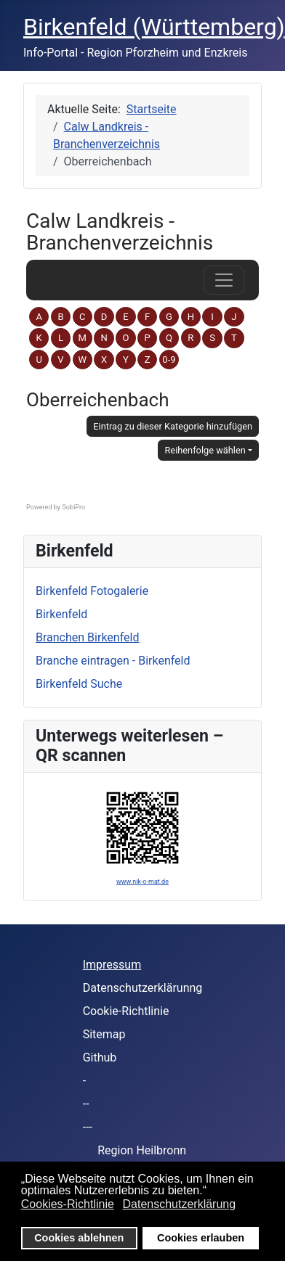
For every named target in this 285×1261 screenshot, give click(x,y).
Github (100, 1057)
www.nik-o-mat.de (142, 881)
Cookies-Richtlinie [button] (67, 1204)
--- (87, 1127)
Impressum (112, 965)
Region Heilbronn (141, 1150)
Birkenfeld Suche (79, 684)
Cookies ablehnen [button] (79, 1238)
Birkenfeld (61, 614)
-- (86, 1104)
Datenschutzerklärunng (143, 988)
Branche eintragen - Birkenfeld (113, 661)
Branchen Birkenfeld (87, 637)
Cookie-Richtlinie (126, 1011)
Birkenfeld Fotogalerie (92, 591)
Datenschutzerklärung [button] (179, 1204)
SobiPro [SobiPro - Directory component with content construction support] (73, 507)
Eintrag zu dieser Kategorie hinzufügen (172, 426)
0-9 (168, 359)
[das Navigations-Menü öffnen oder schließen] (224, 280)
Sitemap (104, 1034)
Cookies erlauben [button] (200, 1238)
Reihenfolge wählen (204, 450)
